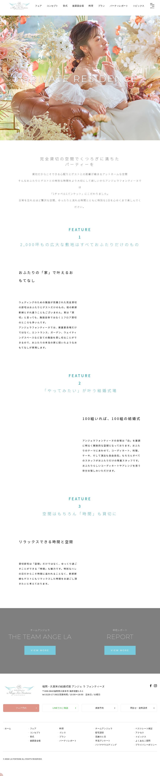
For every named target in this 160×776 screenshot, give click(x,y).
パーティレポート (119, 7)
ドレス (62, 732)
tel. (50, 694)
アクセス (139, 732)
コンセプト (52, 7)
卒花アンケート (102, 741)
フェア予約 (21, 708)
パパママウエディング (106, 745)
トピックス (138, 7)
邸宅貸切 (99, 732)
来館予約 (99, 708)
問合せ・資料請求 (138, 708)
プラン (101, 7)
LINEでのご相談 (60, 708)
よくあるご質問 (142, 741)
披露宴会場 (78, 7)
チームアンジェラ (103, 728)
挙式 (65, 7)
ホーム (8, 728)
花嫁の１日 (100, 736)
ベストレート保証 (143, 728)
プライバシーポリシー (146, 745)
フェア (38, 7)
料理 (91, 7)
